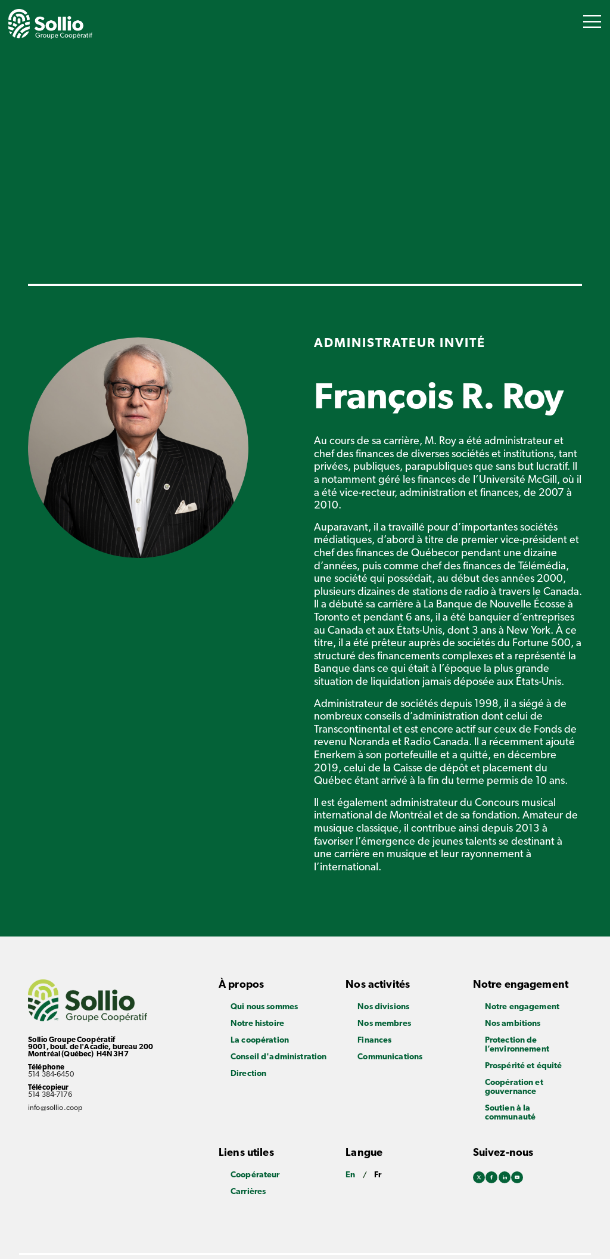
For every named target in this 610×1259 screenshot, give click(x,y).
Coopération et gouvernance (514, 1087)
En (350, 1175)
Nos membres (384, 1023)
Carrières (248, 1191)
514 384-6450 (51, 1074)
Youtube (517, 1178)
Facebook (491, 1178)
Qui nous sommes (264, 1007)
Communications (389, 1057)
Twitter (479, 1178)
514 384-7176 (50, 1095)
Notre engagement (522, 1007)
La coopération (260, 1040)
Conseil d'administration (278, 1057)
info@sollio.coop (55, 1108)
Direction (248, 1073)
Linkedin (505, 1178)
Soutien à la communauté (510, 1113)
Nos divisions (383, 1007)
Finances (374, 1040)
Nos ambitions (513, 1023)
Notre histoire (257, 1023)
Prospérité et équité (523, 1066)
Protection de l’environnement (517, 1045)
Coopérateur (255, 1175)
